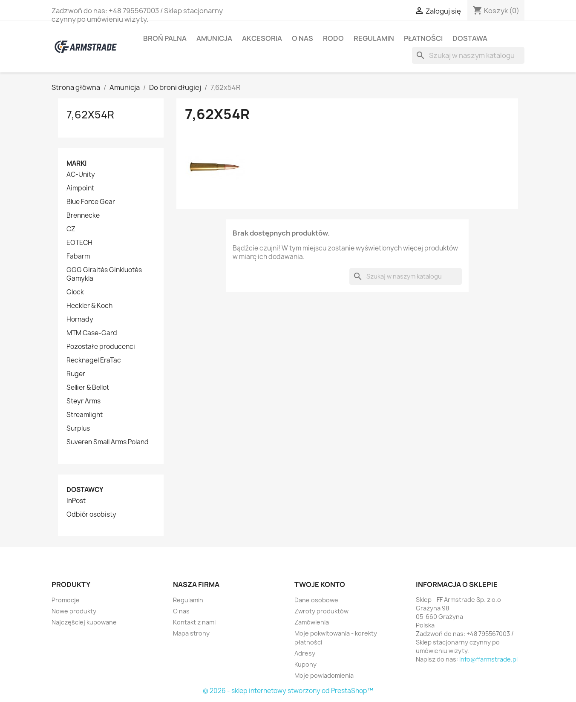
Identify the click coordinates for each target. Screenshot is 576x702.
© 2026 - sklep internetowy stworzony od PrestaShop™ (288, 690)
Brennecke (83, 215)
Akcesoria (262, 38)
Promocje (66, 600)
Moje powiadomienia (324, 675)
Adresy (304, 653)
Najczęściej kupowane (84, 622)
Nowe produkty (74, 611)
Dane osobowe (316, 600)
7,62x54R (90, 114)
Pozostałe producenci (100, 346)
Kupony (305, 664)
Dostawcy (85, 489)
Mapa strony (191, 633)
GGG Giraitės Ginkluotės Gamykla (104, 274)
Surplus (78, 428)
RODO (333, 38)
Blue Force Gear (90, 202)
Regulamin (374, 38)
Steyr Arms (83, 401)
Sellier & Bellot (87, 387)
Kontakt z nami (194, 622)
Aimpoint (80, 188)
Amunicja (214, 38)
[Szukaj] (468, 55)
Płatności (423, 38)
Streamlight (84, 415)
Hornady (79, 319)
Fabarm (78, 256)
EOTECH (79, 243)
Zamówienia (311, 622)
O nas (302, 38)
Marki (76, 163)
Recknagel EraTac (93, 360)
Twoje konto (319, 584)
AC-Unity (80, 174)
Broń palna (165, 38)
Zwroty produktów (321, 611)
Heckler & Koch (89, 306)
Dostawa (469, 38)
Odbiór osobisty (91, 514)
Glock (75, 292)
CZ (70, 229)
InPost (76, 501)
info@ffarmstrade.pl (488, 659)
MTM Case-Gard (91, 333)
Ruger (75, 374)
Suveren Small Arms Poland (107, 442)
